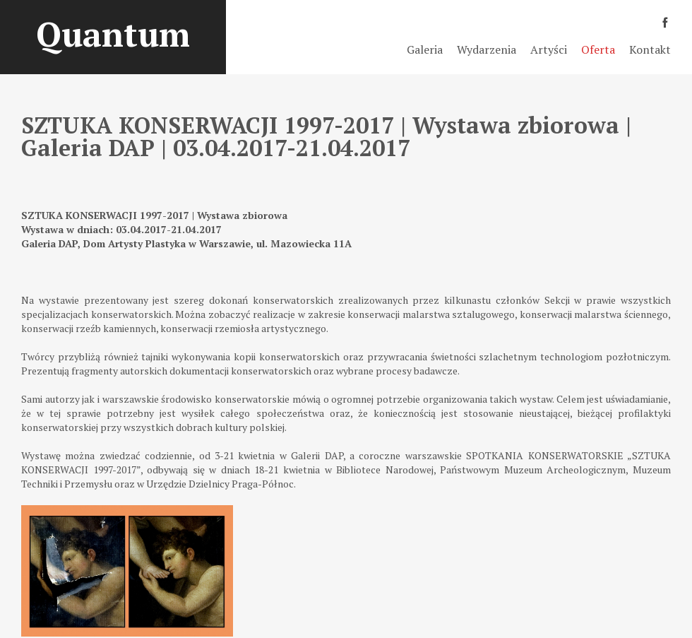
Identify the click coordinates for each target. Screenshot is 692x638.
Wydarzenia (486, 49)
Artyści (548, 49)
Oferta (598, 49)
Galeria (425, 49)
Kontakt (650, 49)
